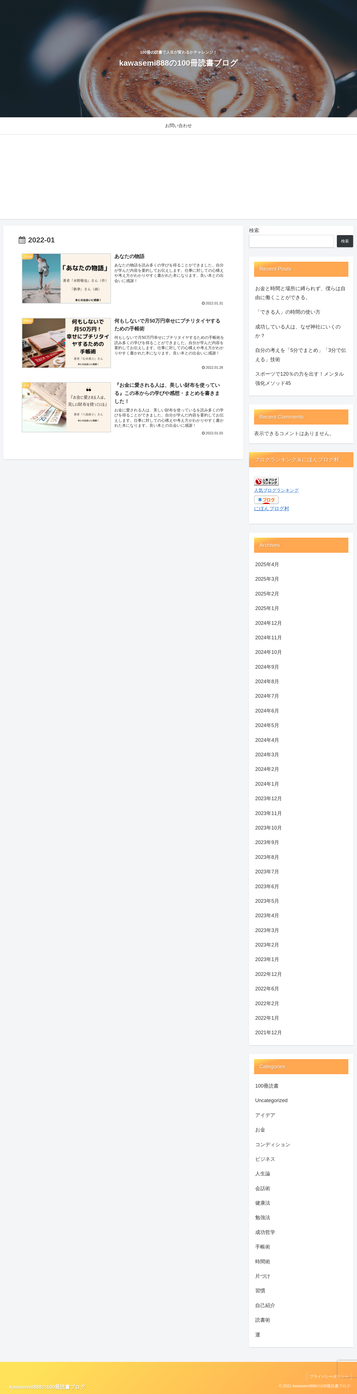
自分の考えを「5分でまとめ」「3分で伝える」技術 (300, 354)
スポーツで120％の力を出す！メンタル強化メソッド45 (299, 378)
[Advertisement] (178, 180)
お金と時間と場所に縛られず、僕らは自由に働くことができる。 (300, 293)
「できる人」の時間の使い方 (287, 312)
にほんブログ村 (271, 508)
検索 (254, 230)
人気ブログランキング (276, 490)
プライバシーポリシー (328, 1376)
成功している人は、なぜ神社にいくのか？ (298, 331)
